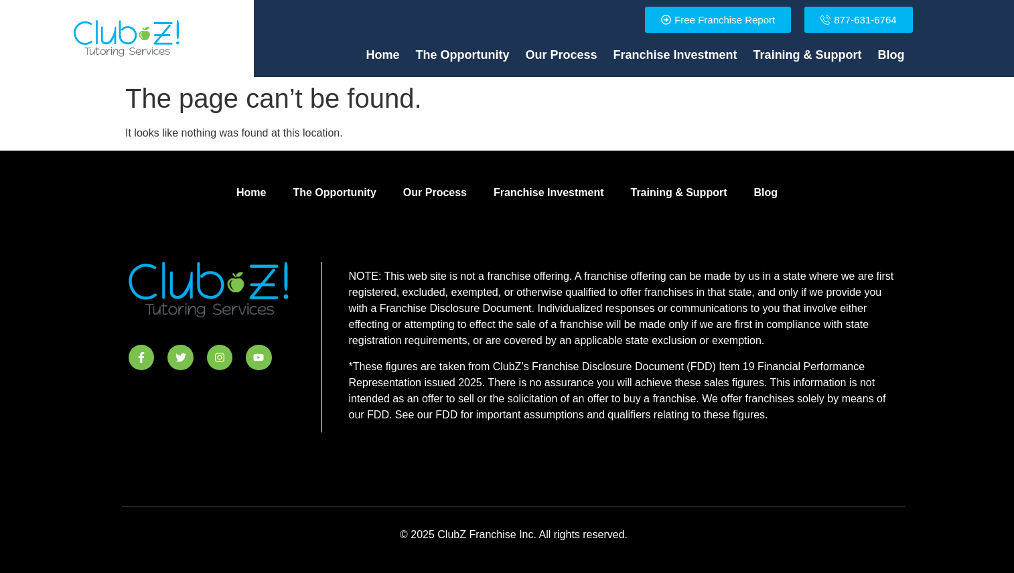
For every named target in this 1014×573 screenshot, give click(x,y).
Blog (891, 55)
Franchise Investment (675, 55)
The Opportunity (463, 55)
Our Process (561, 55)
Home (382, 55)
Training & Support (807, 55)
